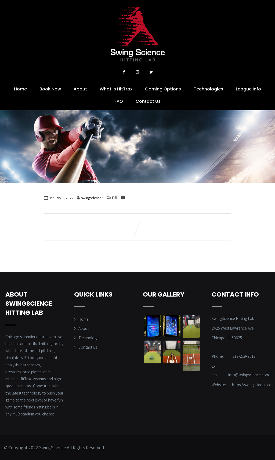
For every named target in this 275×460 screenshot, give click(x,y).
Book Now (50, 89)
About (80, 89)
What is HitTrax (116, 89)
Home (20, 89)
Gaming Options (163, 89)
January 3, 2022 (61, 197)
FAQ (118, 101)
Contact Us (148, 101)
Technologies (208, 89)
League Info (248, 89)
